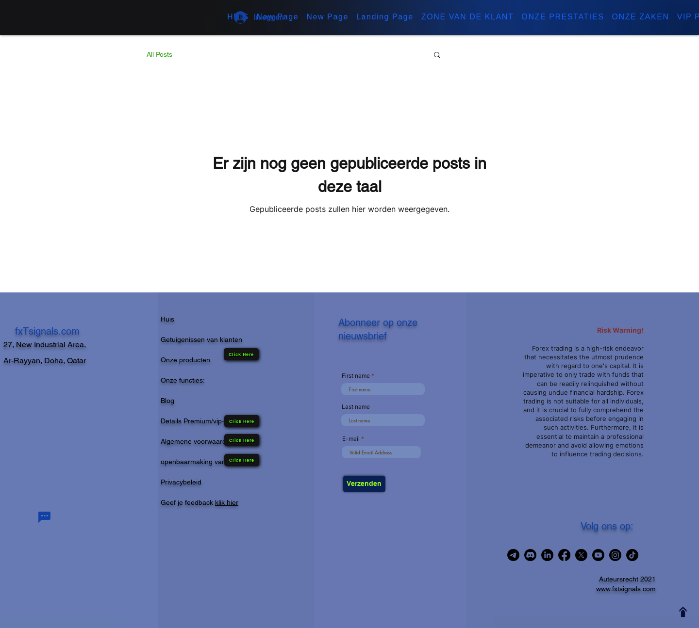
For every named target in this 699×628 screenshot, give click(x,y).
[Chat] (44, 517)
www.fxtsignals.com (626, 589)
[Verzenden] (364, 484)
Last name (356, 407)
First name (356, 376)
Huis (167, 319)
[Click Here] (241, 460)
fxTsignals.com (47, 331)
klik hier (226, 502)
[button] (467, 17)
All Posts (159, 54)
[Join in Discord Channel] (530, 555)
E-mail (351, 439)
